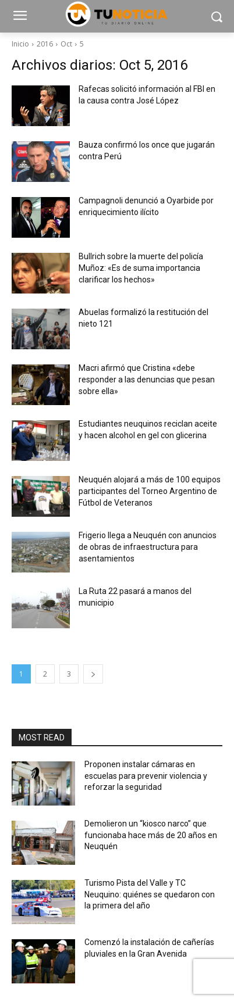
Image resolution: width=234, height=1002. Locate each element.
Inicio (20, 44)
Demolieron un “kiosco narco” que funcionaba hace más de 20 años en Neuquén (150, 835)
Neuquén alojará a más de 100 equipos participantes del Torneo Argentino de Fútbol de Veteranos (150, 491)
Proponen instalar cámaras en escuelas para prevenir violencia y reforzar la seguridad (145, 776)
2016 (45, 44)
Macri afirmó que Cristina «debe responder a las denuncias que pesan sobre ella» (147, 379)
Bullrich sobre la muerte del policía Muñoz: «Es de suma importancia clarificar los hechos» (141, 268)
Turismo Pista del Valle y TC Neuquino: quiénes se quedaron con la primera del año (149, 894)
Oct (66, 44)
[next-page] (93, 673)
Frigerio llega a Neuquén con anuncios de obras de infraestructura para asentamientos (148, 547)
